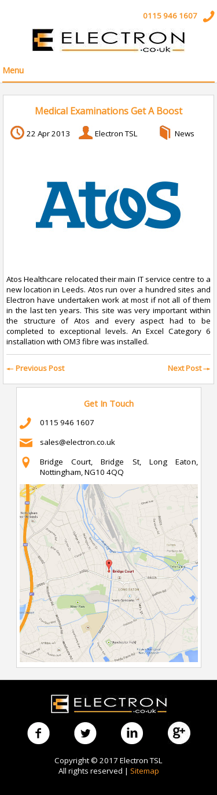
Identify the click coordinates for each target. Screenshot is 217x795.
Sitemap (144, 771)
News (184, 133)
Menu (13, 70)
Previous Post (35, 368)
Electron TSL (116, 133)
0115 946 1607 (170, 15)
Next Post (189, 368)
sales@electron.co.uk (77, 442)
